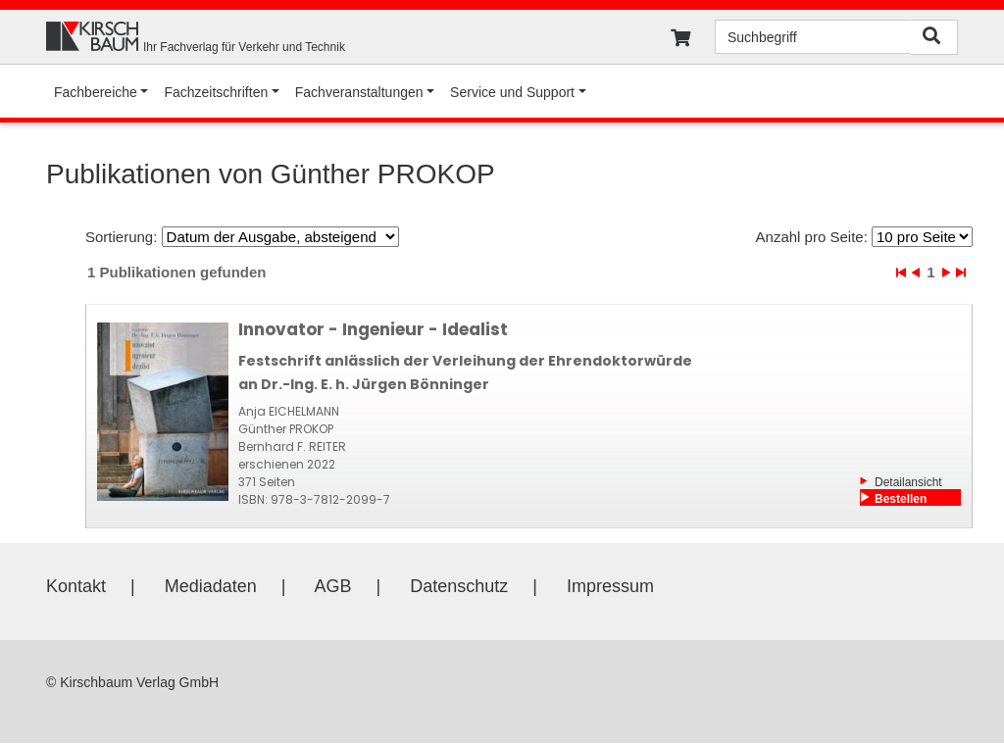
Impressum (610, 586)
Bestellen (901, 499)
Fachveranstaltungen (359, 92)
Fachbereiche (95, 92)
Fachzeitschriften (216, 92)
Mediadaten (211, 586)
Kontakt (76, 586)
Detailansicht (908, 482)
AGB (333, 586)
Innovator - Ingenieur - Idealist (373, 329)
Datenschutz (459, 586)
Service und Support (512, 92)
